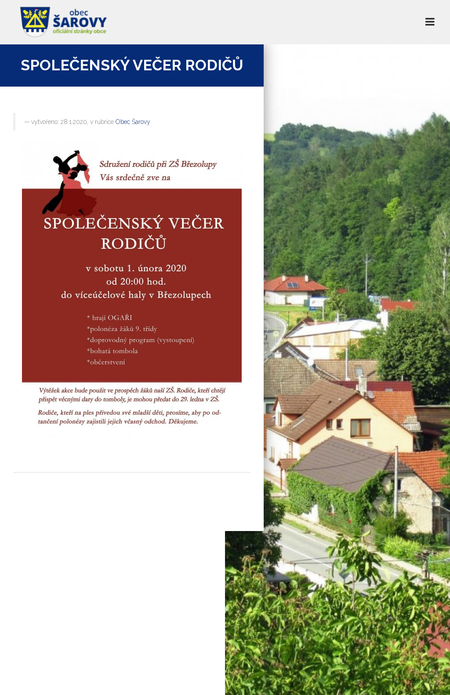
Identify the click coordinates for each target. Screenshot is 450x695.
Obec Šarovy (133, 121)
